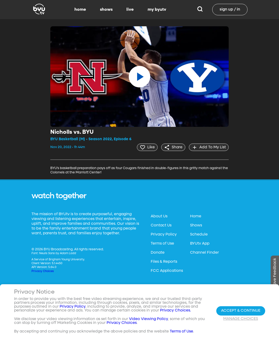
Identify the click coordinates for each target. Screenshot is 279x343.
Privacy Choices (42, 271)
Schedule (199, 234)
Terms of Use (162, 243)
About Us (159, 216)
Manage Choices (240, 319)
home (80, 9)
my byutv (157, 9)
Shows (196, 225)
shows (106, 9)
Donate (158, 252)
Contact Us (161, 225)
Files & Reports (164, 261)
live (130, 9)
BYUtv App (199, 243)
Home (195, 216)
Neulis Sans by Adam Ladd (57, 253)
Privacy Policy (164, 234)
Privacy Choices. (175, 310)
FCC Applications (167, 271)
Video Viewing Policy (148, 319)
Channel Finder (204, 252)
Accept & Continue (240, 311)
